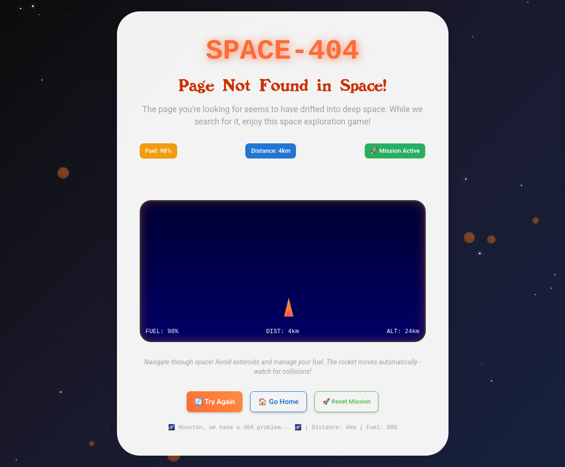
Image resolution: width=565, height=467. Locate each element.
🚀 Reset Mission (346, 402)
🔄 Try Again (215, 401)
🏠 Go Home (278, 402)
